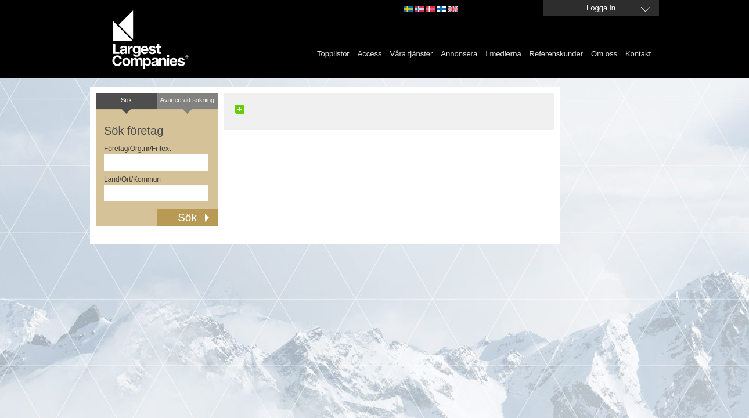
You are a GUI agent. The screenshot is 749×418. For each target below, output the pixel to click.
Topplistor (333, 53)
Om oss (604, 53)
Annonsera (459, 53)
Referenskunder (557, 53)
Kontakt (638, 53)
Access (370, 53)
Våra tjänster (411, 53)
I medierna (503, 53)
